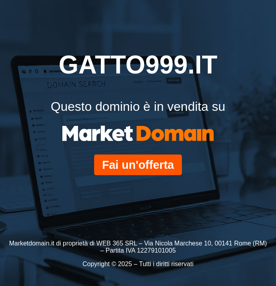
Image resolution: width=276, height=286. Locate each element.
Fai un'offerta (138, 164)
